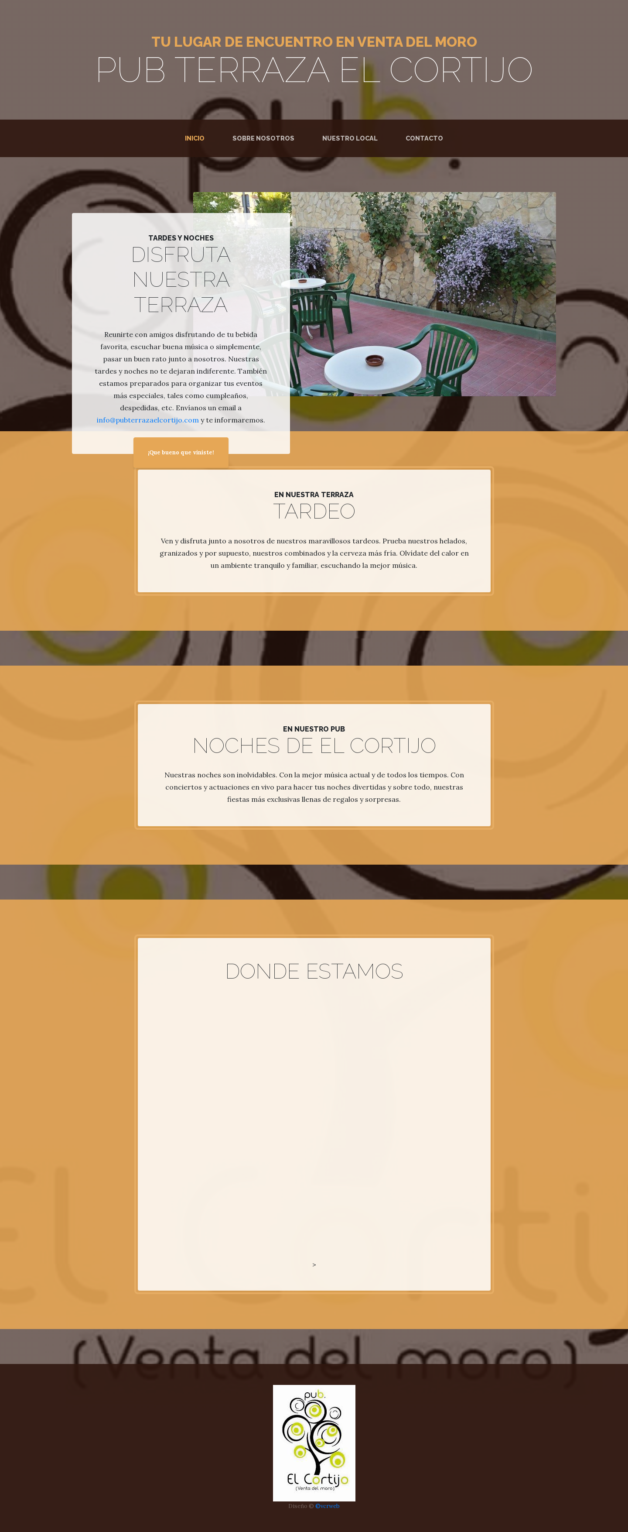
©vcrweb (327, 1506)
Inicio (196, 137)
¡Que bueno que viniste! (181, 452)
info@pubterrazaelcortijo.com (148, 420)
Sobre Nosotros (263, 138)
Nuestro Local (350, 138)
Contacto (424, 138)
